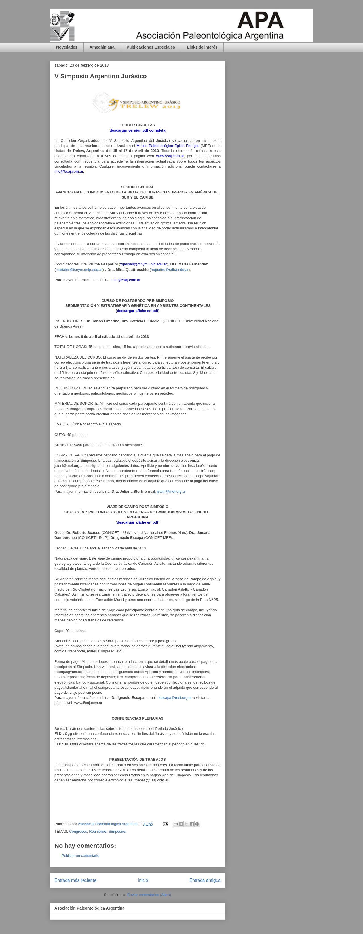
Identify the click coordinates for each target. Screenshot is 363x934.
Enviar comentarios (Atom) (149, 895)
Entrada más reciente (75, 880)
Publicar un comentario (80, 855)
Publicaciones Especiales (151, 47)
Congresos (78, 831)
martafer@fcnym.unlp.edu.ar (79, 269)
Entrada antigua (205, 880)
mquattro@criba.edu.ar (170, 269)
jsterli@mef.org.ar (171, 491)
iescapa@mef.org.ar (175, 697)
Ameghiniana (102, 47)
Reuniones (98, 831)
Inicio (143, 880)
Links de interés (202, 47)
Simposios (117, 831)
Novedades (66, 47)
